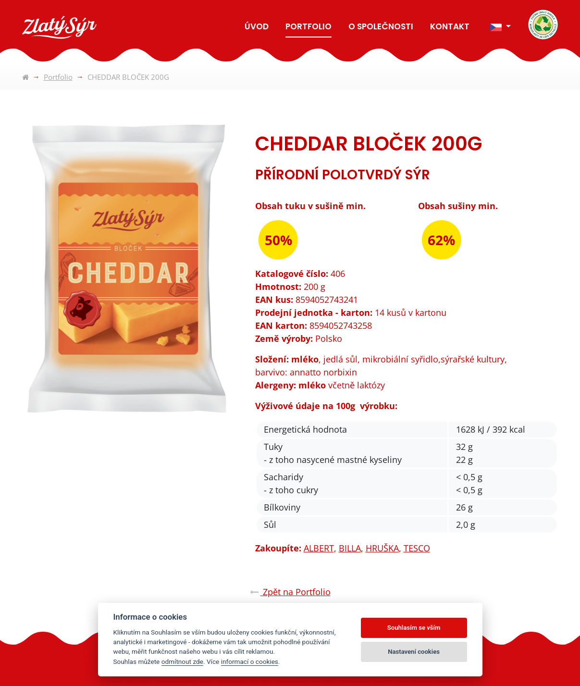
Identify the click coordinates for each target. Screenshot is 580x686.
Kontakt (449, 26)
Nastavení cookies (414, 651)
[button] (500, 27)
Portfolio (308, 26)
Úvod (257, 26)
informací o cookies (249, 661)
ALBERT (319, 548)
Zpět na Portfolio (290, 592)
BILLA (350, 548)
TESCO (417, 548)
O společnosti (380, 26)
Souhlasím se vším (414, 627)
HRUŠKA (382, 548)
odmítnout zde (182, 661)
